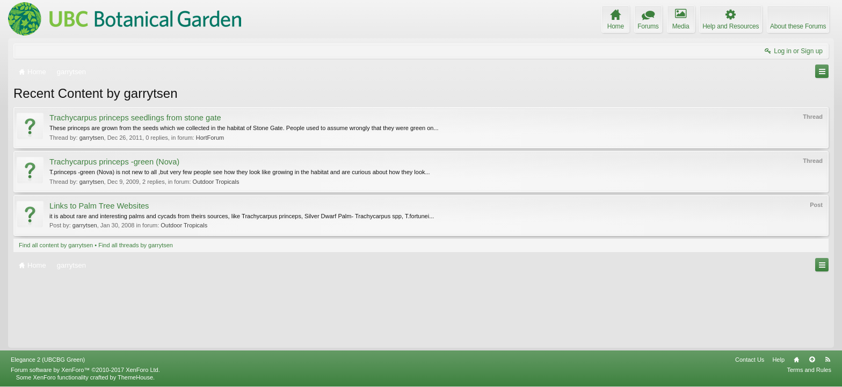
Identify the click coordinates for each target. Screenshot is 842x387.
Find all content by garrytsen (56, 245)
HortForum (210, 137)
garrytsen (91, 137)
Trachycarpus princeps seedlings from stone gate (135, 117)
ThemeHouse (135, 377)
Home (796, 359)
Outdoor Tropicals (216, 181)
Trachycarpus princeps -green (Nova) (114, 161)
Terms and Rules (809, 370)
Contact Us (749, 359)
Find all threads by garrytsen (135, 245)
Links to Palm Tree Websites (99, 206)
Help (778, 359)
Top (812, 359)
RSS (827, 359)
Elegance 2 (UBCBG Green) (48, 359)
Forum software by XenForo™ (85, 370)
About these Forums (798, 26)
